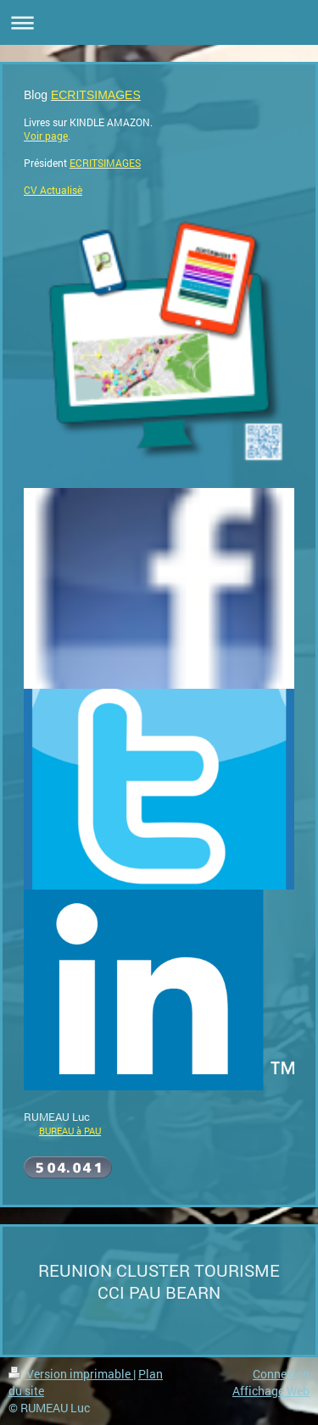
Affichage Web (271, 1391)
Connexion (281, 1374)
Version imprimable (70, 1374)
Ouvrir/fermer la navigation (159, 22)
